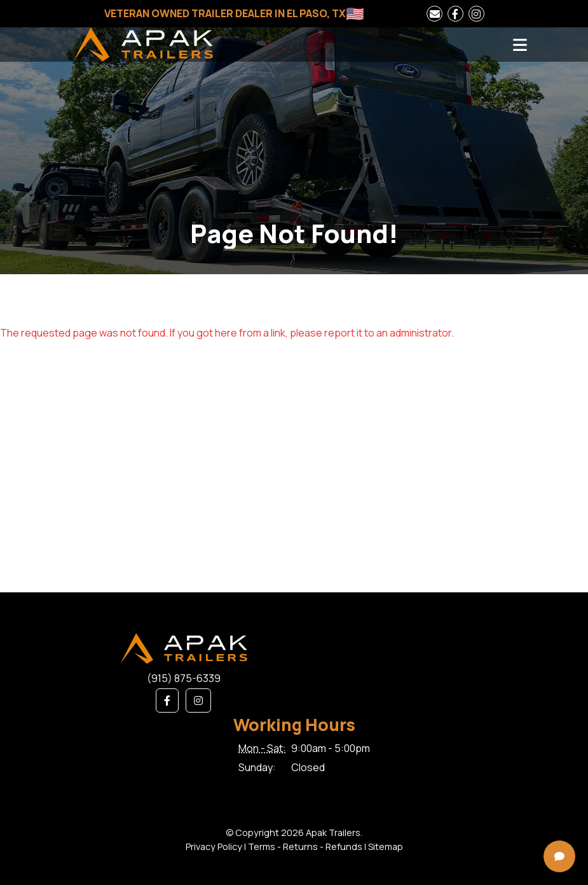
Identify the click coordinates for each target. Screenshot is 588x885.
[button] (167, 700)
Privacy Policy (214, 846)
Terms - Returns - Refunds (305, 846)
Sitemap (385, 846)
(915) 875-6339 (184, 678)
